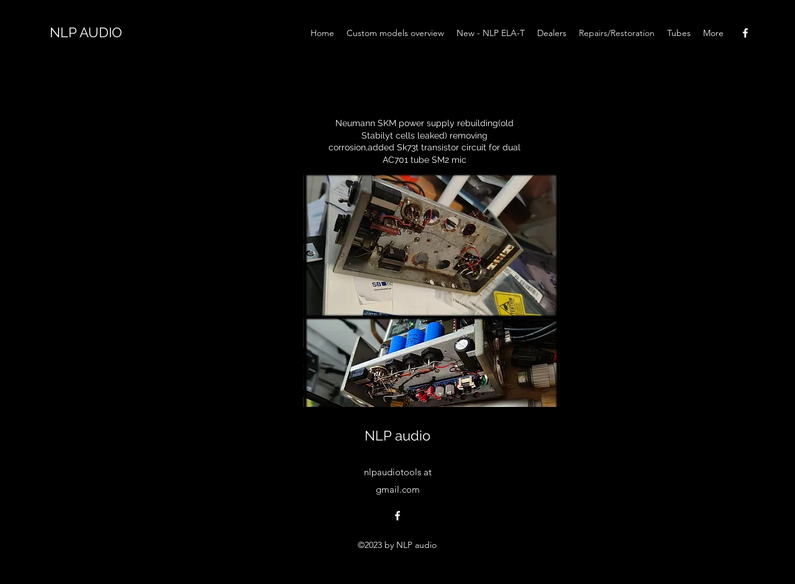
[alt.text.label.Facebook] (745, 33)
